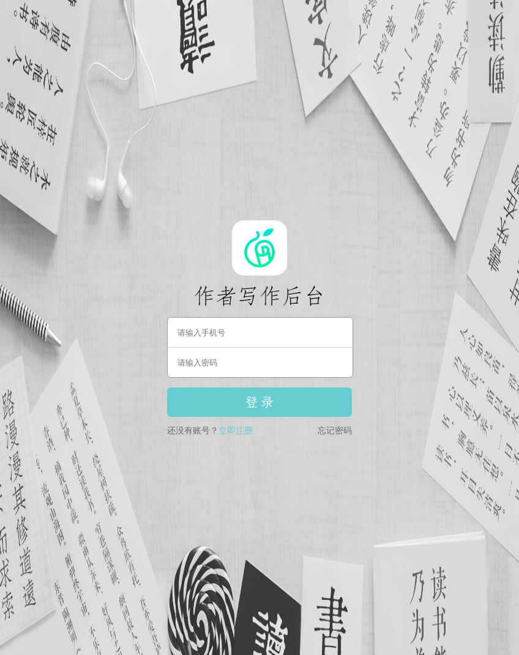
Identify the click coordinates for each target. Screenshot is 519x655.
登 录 (259, 402)
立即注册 (235, 430)
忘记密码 (335, 430)
